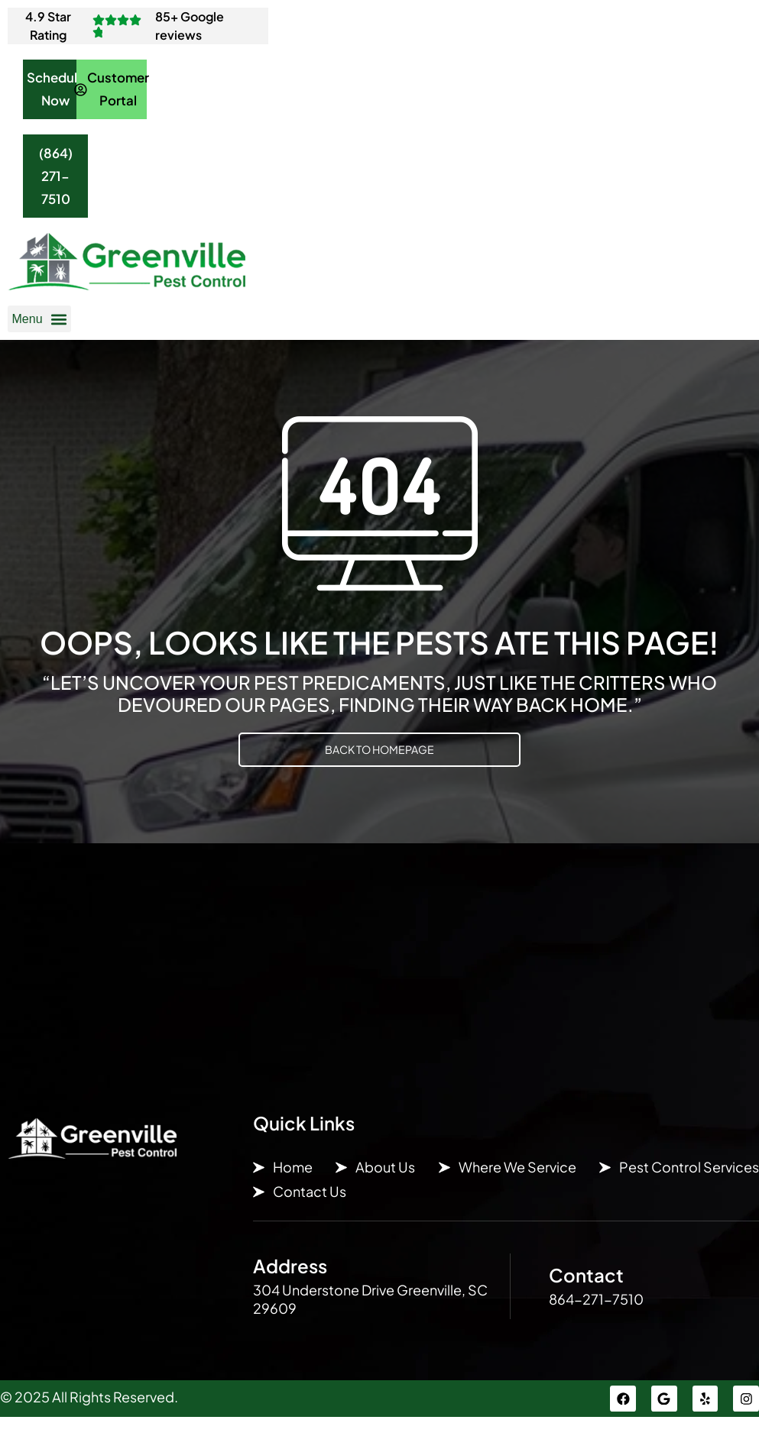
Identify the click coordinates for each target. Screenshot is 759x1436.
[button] (39, 336)
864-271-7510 (596, 1316)
